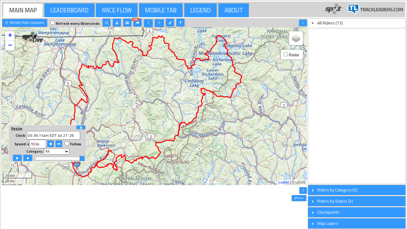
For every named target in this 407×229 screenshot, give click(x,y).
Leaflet (284, 182)
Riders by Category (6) (337, 190)
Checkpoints (328, 212)
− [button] (10, 46)
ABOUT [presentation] (233, 10)
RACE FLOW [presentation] (117, 10)
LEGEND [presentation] (200, 10)
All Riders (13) (330, 23)
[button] (24, 23)
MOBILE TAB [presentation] (160, 10)
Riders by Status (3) (335, 201)
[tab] (23, 10)
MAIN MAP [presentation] (23, 10)
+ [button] (10, 36)
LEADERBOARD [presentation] (69, 10)
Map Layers (327, 223)
